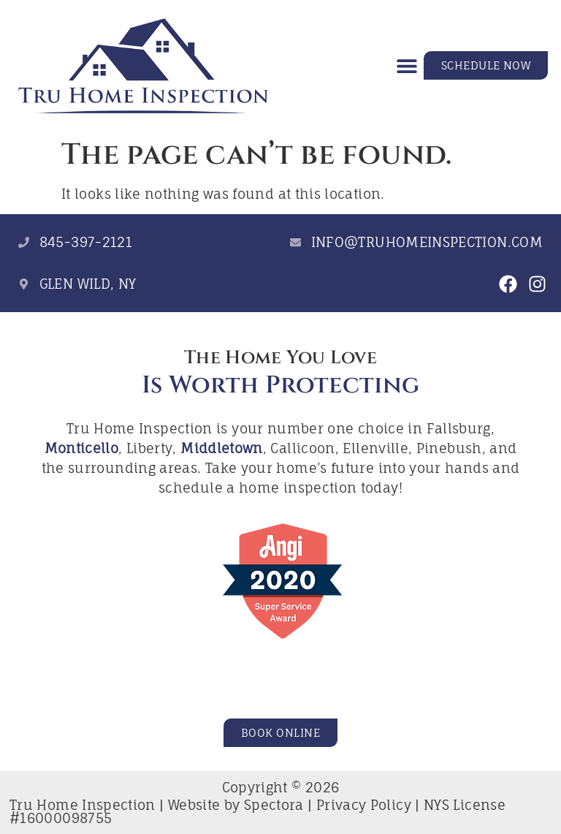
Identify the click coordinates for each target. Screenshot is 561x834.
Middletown (221, 448)
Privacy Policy (363, 805)
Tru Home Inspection (82, 805)
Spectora (274, 805)
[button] (407, 65)
